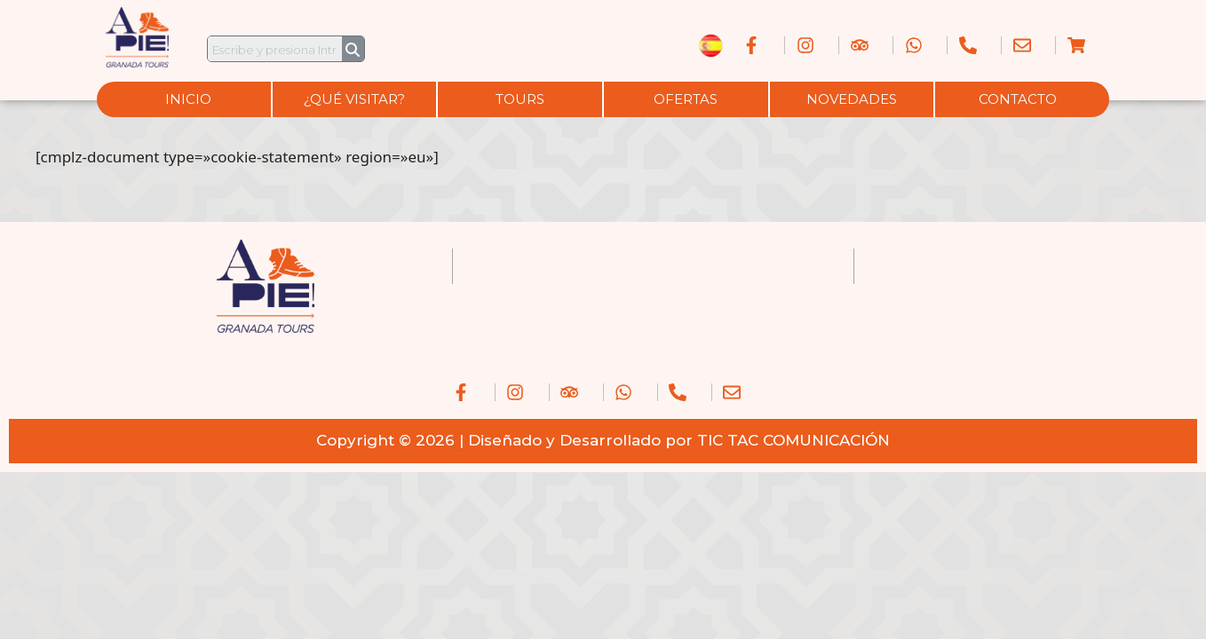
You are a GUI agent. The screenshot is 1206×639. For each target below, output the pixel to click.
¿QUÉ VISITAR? (354, 99)
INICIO (188, 99)
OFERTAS (686, 99)
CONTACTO (1018, 99)
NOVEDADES (851, 99)
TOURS (520, 99)
